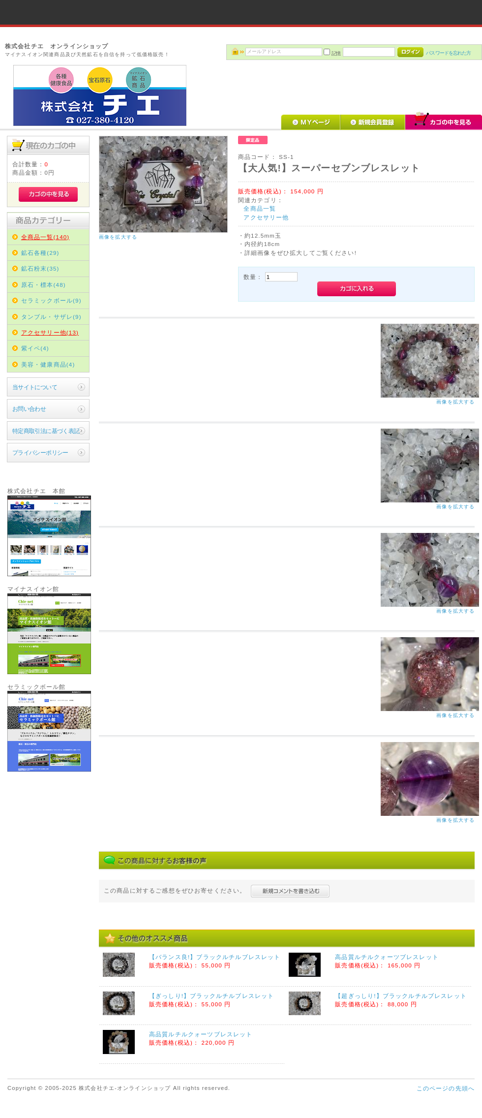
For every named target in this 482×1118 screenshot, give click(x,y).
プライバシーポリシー (40, 452)
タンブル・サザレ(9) (51, 316)
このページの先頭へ (446, 1088)
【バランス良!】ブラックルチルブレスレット (215, 957)
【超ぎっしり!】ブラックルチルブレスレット (401, 996)
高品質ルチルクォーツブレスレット (387, 957)
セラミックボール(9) (51, 300)
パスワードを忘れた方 (448, 53)
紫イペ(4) (35, 348)
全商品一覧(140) (45, 237)
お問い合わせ (29, 408)
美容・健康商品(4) (48, 364)
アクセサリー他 (266, 217)
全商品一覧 (259, 208)
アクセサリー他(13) (50, 332)
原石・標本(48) (43, 284)
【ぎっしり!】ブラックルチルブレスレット (211, 996)
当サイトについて (34, 387)
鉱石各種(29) (40, 252)
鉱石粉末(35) (40, 268)
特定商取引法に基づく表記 (46, 431)
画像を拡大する (118, 237)
